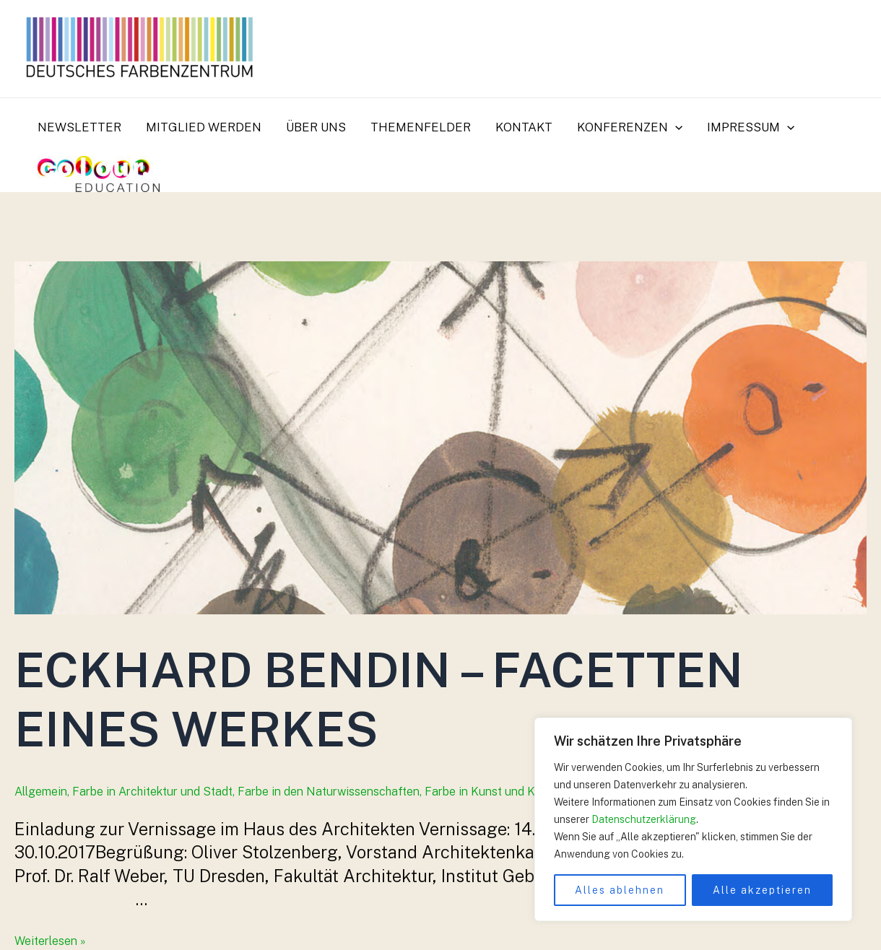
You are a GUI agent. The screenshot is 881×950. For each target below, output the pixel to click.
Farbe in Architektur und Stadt (152, 791)
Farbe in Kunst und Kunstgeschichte (520, 791)
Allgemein (40, 791)
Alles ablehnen (619, 890)
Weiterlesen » (50, 941)
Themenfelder (420, 127)
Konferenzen (629, 127)
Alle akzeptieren (762, 890)
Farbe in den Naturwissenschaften (329, 791)
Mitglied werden (203, 127)
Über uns (316, 127)
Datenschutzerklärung (643, 819)
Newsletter (79, 127)
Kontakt (523, 127)
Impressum (750, 127)
